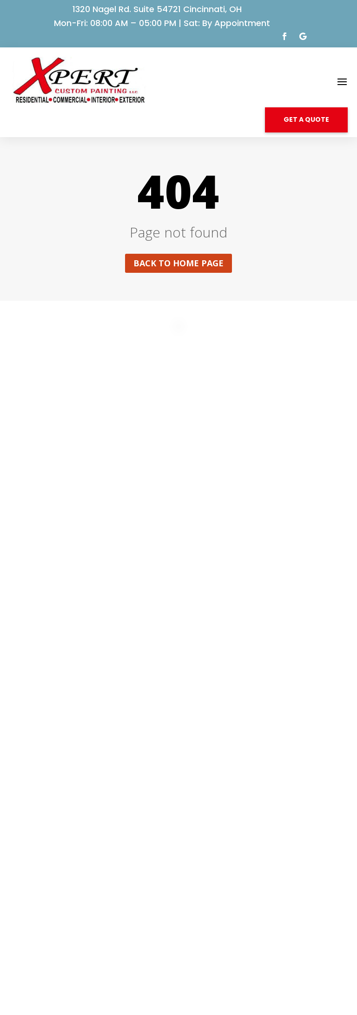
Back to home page (178, 263)
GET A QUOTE (306, 119)
